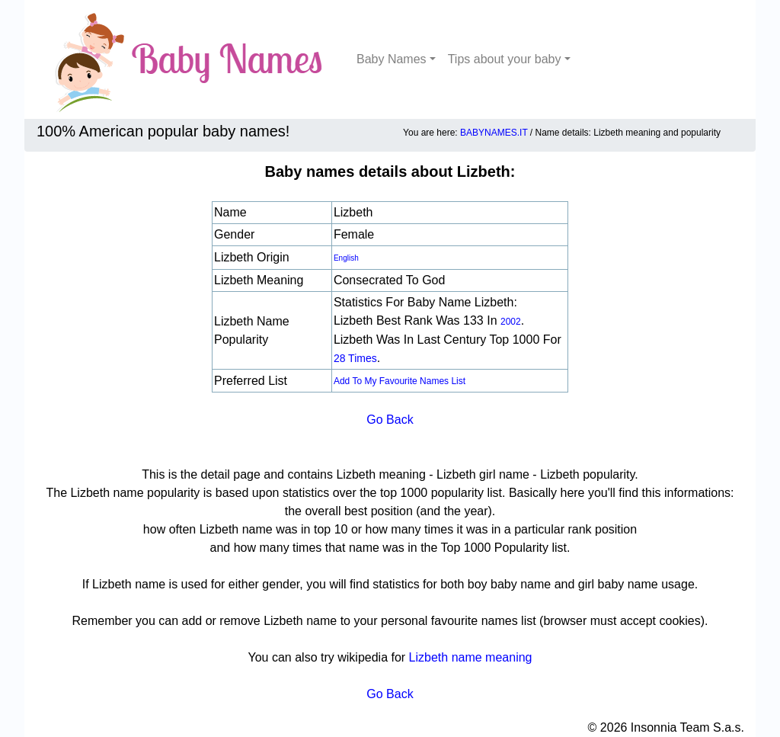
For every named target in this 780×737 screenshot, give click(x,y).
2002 (510, 321)
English (346, 258)
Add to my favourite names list (399, 381)
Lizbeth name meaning (470, 657)
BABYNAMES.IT (493, 132)
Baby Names (391, 59)
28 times (355, 358)
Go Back (389, 419)
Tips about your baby (504, 59)
